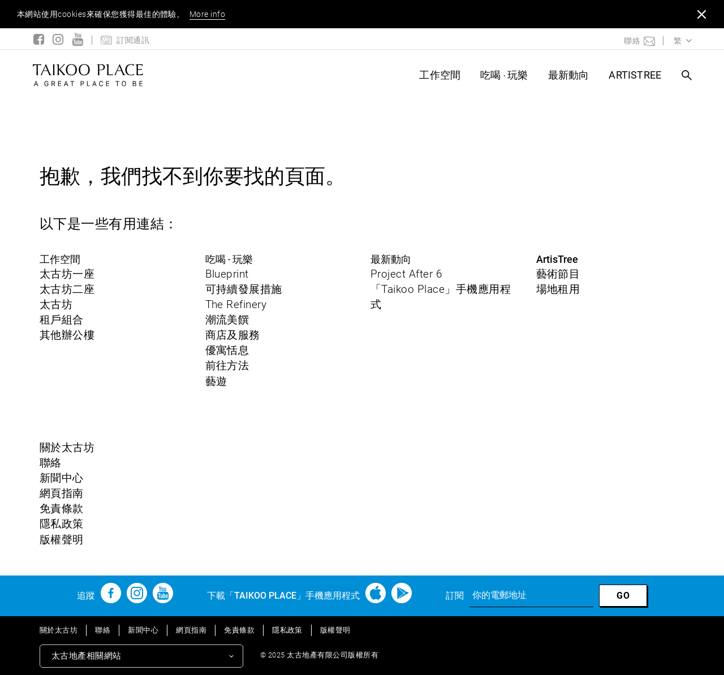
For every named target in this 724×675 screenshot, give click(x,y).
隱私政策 (62, 523)
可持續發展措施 (243, 289)
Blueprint (227, 273)
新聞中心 (62, 477)
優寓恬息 (227, 350)
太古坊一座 (67, 273)
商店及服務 (232, 334)
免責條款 (62, 508)
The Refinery (236, 304)
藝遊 (216, 381)
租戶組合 (62, 319)
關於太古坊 (67, 447)
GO (623, 595)
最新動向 (568, 75)
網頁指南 (62, 493)
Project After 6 (406, 273)
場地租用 (558, 289)
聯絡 (51, 462)
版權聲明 (62, 539)
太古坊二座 (67, 289)
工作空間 (439, 75)
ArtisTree (635, 75)
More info (207, 14)
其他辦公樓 (67, 334)
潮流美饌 (227, 319)
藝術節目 (558, 273)
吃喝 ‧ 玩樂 (504, 75)
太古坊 (56, 304)
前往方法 (227, 365)
